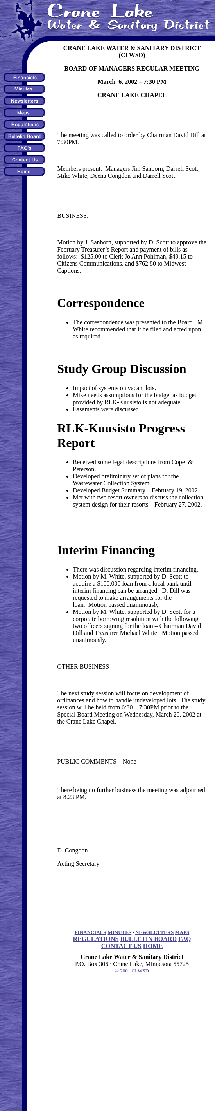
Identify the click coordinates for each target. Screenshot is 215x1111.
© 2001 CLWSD (132, 970)
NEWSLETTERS (154, 932)
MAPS (182, 932)
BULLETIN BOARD (148, 938)
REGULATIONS (95, 938)
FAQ (184, 938)
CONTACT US (121, 946)
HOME (153, 946)
